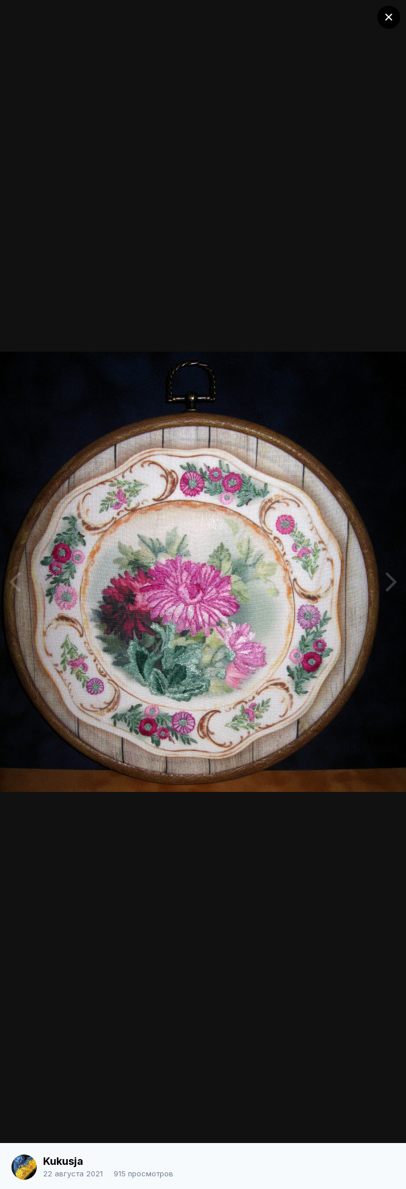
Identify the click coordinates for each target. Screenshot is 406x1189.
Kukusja (63, 1161)
